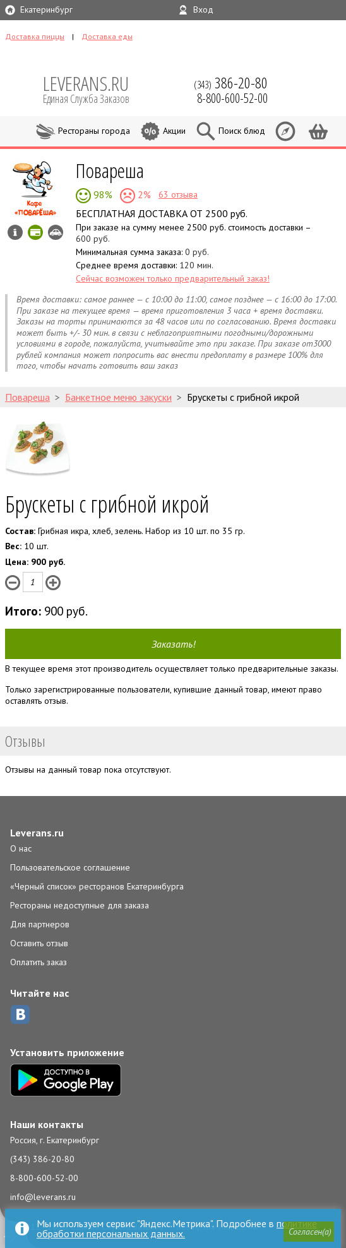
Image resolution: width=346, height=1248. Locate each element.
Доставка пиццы (34, 36)
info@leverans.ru (43, 1197)
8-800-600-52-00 (44, 1178)
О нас (21, 848)
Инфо (15, 232)
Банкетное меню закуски (118, 397)
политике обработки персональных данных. (177, 1228)
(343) (231, 82)
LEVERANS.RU (94, 88)
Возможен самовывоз (55, 232)
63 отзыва (178, 194)
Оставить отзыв (39, 943)
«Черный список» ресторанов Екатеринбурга (97, 886)
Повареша (110, 170)
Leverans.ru (37, 832)
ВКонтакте (20, 1014)
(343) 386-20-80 (42, 1159)
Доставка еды (107, 36)
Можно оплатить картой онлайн (35, 232)
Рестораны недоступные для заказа (79, 905)
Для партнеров (39, 924)
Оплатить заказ (38, 962)
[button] (308, 1231)
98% (101, 194)
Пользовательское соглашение (70, 867)
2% (143, 194)
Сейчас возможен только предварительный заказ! (173, 278)
